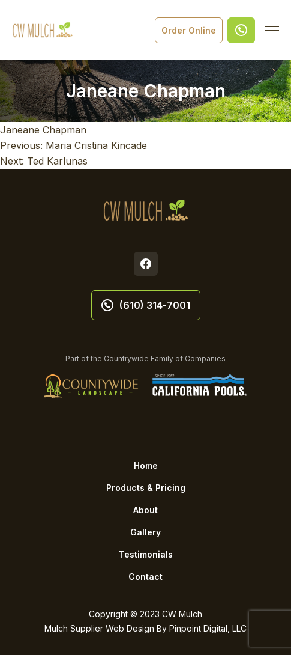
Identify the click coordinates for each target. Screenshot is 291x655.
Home (146, 465)
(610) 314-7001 (145, 305)
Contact (145, 576)
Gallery (145, 532)
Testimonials (146, 554)
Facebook (146, 264)
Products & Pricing (145, 488)
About (145, 510)
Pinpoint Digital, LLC (208, 628)
